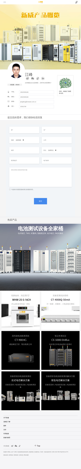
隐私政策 (5, 455)
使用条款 (11, 455)
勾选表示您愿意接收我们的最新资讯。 (21, 189)
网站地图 (26, 455)
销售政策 (16, 455)
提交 (40, 201)
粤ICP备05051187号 (63, 452)
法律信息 (21, 455)
